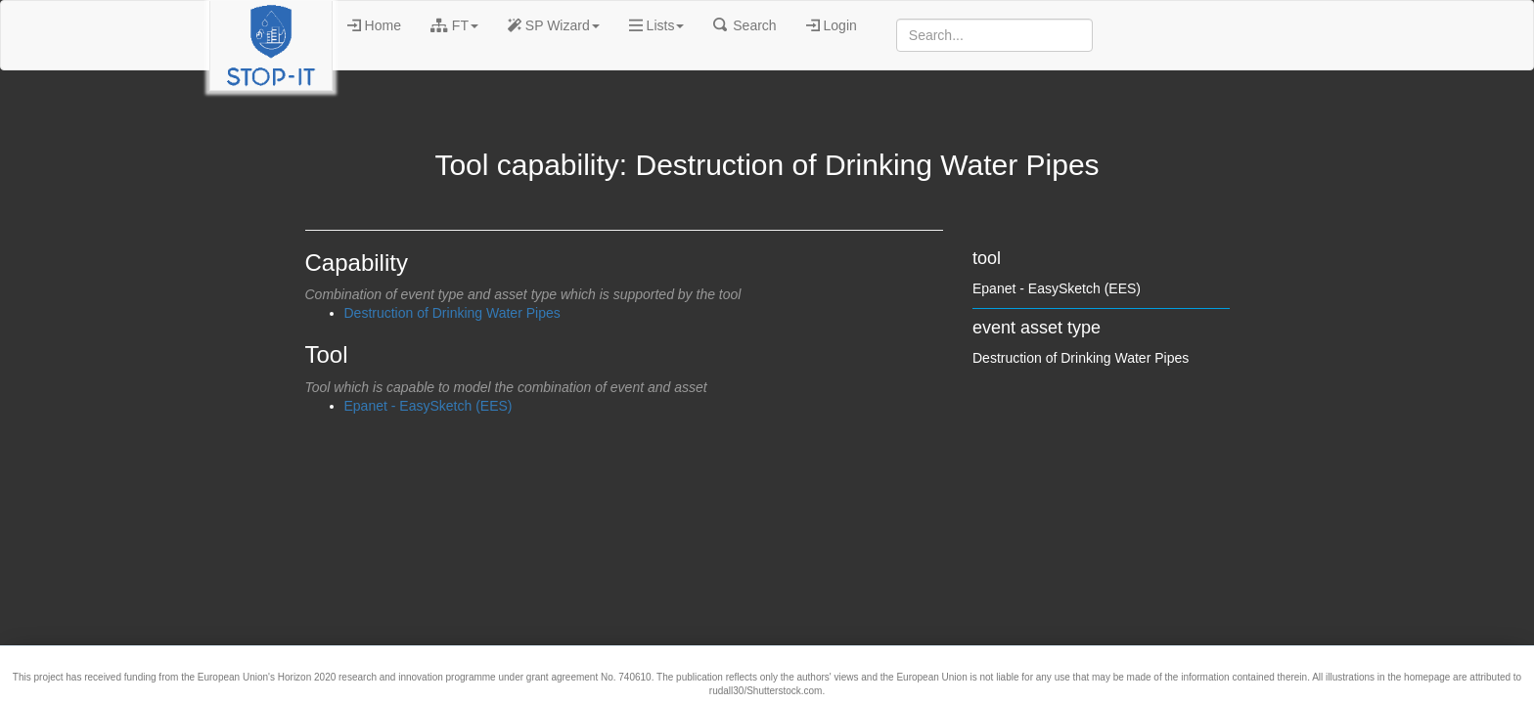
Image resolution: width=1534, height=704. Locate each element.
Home (374, 25)
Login (831, 25)
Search (744, 25)
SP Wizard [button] (554, 25)
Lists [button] (657, 25)
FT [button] (454, 25)
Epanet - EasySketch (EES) (428, 406)
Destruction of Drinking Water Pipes (452, 313)
